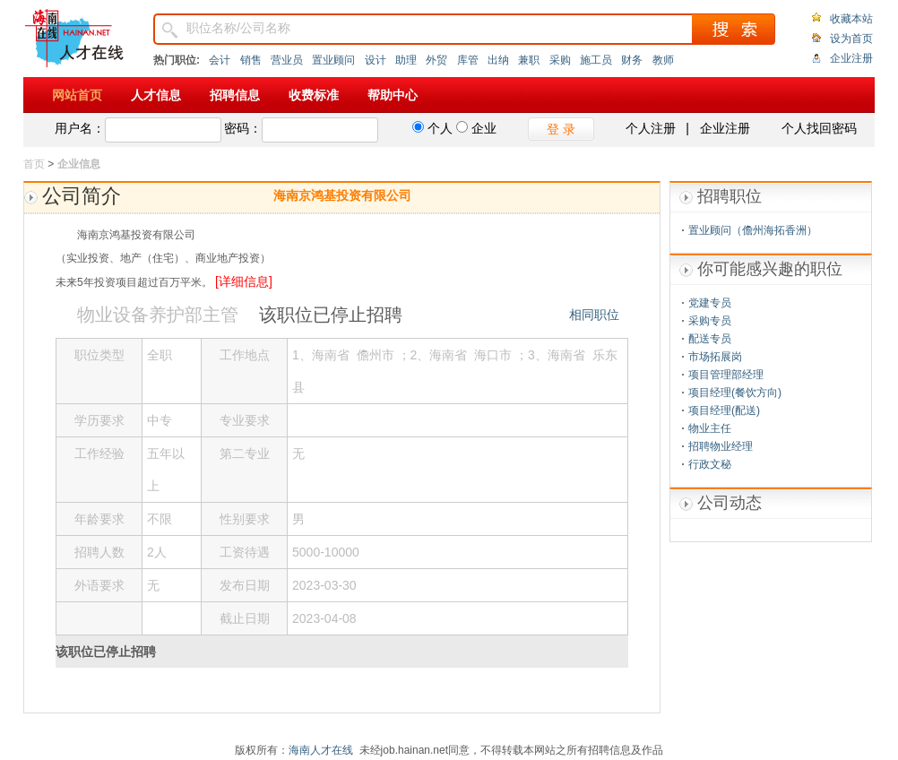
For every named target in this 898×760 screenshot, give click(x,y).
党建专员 (709, 303)
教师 (663, 60)
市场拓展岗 (715, 356)
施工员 (596, 60)
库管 (468, 60)
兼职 (529, 60)
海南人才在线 (321, 750)
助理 (406, 60)
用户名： (80, 128)
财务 (632, 60)
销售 (251, 60)
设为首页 (851, 38)
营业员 (287, 60)
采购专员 (709, 321)
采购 (560, 60)
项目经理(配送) (724, 410)
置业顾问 (333, 60)
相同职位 (594, 314)
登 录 (561, 129)
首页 (34, 164)
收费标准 (314, 95)
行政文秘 (709, 464)
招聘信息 (235, 95)
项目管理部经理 (726, 374)
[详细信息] (243, 281)
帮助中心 (392, 95)
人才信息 (156, 95)
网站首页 (77, 95)
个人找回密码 (819, 128)
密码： (243, 128)
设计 (375, 60)
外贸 (436, 60)
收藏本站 (851, 19)
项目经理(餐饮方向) (734, 392)
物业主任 (709, 428)
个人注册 (651, 128)
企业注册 (851, 58)
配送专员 (709, 338)
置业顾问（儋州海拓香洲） (752, 230)
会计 (219, 60)
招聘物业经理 (720, 446)
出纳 (498, 60)
